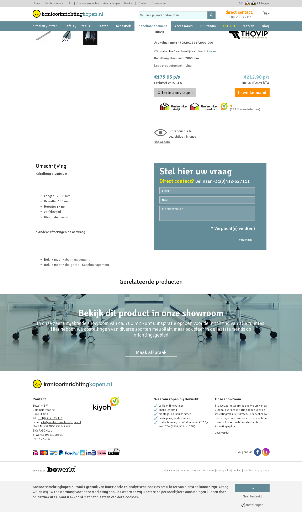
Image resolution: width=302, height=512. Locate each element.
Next (142, 108)
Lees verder (222, 467)
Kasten (102, 33)
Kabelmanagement (152, 33)
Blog (265, 33)
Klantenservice (53, 3)
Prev (38, 108)
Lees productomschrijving (173, 93)
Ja (252, 488)
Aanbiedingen (111, 3)
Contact (143, 3)
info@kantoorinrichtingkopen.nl (61, 457)
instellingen (252, 505)
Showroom (159, 3)
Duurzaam (208, 33)
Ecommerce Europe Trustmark (241, 3)
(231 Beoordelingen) (245, 137)
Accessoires (183, 33)
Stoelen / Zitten (45, 33)
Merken (128, 3)
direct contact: (239, 15)
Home (36, 3)
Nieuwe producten (88, 3)
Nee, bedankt (252, 496)
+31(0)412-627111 (239, 20)
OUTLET (229, 33)
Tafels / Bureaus (77, 33)
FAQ (69, 3)
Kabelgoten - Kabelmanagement (86, 299)
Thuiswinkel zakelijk (253, 3)
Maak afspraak (151, 387)
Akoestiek (123, 33)
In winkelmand (252, 120)
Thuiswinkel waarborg (247, 3)
